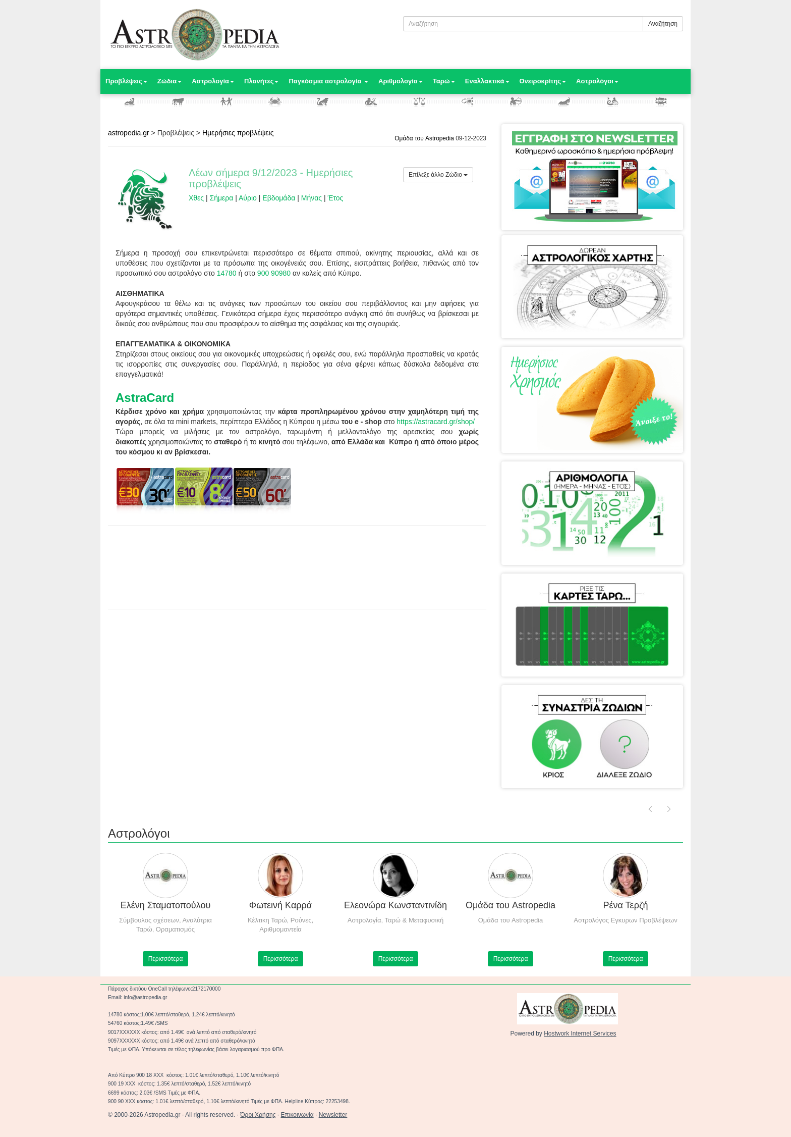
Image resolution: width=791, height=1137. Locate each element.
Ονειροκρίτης (543, 81)
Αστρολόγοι (597, 81)
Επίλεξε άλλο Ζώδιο (438, 174)
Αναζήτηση (662, 23)
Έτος (335, 198)
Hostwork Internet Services (580, 1033)
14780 (227, 273)
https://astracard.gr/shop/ (436, 422)
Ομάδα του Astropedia (424, 138)
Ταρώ (444, 81)
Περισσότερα (165, 958)
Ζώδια (169, 81)
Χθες (196, 198)
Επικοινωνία (297, 1114)
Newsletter (333, 1114)
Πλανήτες (261, 81)
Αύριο (248, 198)
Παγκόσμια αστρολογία (328, 81)
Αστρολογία (213, 81)
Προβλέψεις (126, 81)
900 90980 (274, 273)
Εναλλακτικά (487, 81)
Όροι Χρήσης (257, 1114)
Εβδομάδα (278, 198)
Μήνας (311, 198)
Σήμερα (222, 198)
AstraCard (145, 397)
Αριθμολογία (400, 81)
